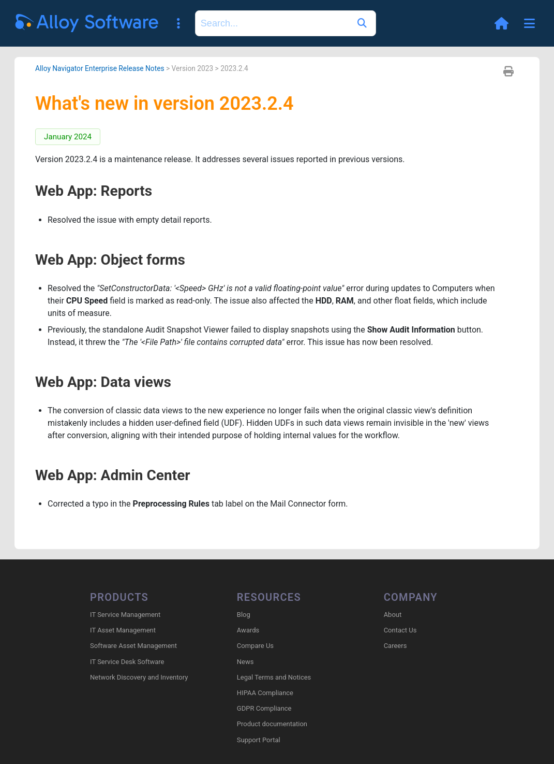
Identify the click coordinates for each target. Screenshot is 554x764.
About (393, 614)
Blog (243, 614)
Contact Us (400, 630)
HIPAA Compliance (265, 693)
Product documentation (272, 724)
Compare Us (255, 646)
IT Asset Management (123, 630)
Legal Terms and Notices (274, 677)
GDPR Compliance (264, 708)
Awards (248, 630)
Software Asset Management (133, 646)
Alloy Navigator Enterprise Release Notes (99, 68)
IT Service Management (125, 614)
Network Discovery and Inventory (139, 677)
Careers (395, 646)
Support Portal (258, 740)
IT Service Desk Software (127, 662)
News (245, 662)
